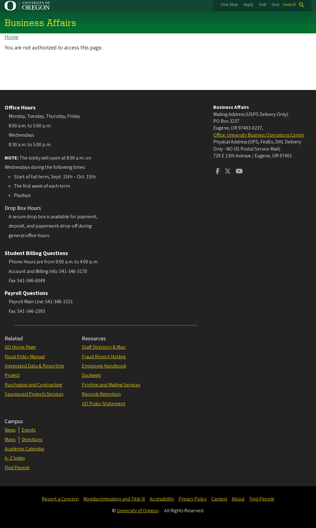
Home (12, 37)
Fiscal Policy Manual (25, 356)
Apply (248, 5)
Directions (32, 439)
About (238, 499)
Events (28, 430)
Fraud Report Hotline (104, 356)
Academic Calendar (24, 448)
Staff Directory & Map (104, 347)
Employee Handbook (104, 366)
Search (289, 5)
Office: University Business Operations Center (259, 135)
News (10, 430)
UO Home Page (20, 347)
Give (276, 5)
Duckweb (91, 375)
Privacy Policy (193, 499)
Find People (17, 467)
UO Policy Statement (103, 403)
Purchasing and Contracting (33, 384)
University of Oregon (138, 510)
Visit (262, 5)
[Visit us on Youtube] (239, 171)
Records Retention (101, 394)
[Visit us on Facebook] (217, 171)
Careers (219, 499)
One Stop (229, 5)
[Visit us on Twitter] (227, 171)
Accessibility (162, 499)
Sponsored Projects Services (34, 394)
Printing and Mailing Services (111, 384)
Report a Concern (60, 499)
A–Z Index (15, 458)
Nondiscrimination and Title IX (114, 499)
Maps (10, 439)
